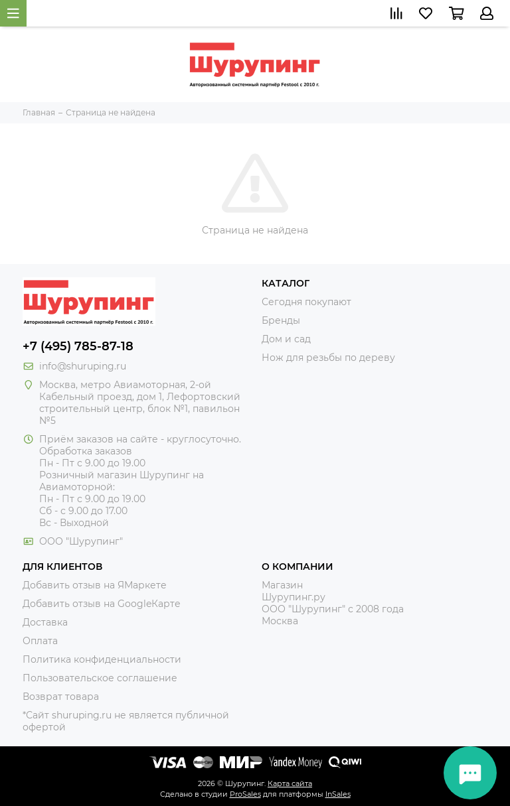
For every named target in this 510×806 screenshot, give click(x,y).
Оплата (40, 641)
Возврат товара (61, 697)
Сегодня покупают (306, 302)
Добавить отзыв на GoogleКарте (102, 604)
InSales (338, 794)
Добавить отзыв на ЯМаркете (95, 585)
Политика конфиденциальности (102, 659)
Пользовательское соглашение (100, 678)
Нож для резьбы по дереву (328, 358)
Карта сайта (290, 783)
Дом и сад (286, 339)
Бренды (281, 320)
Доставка (45, 622)
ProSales (245, 794)
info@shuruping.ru (82, 366)
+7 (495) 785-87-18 (78, 346)
